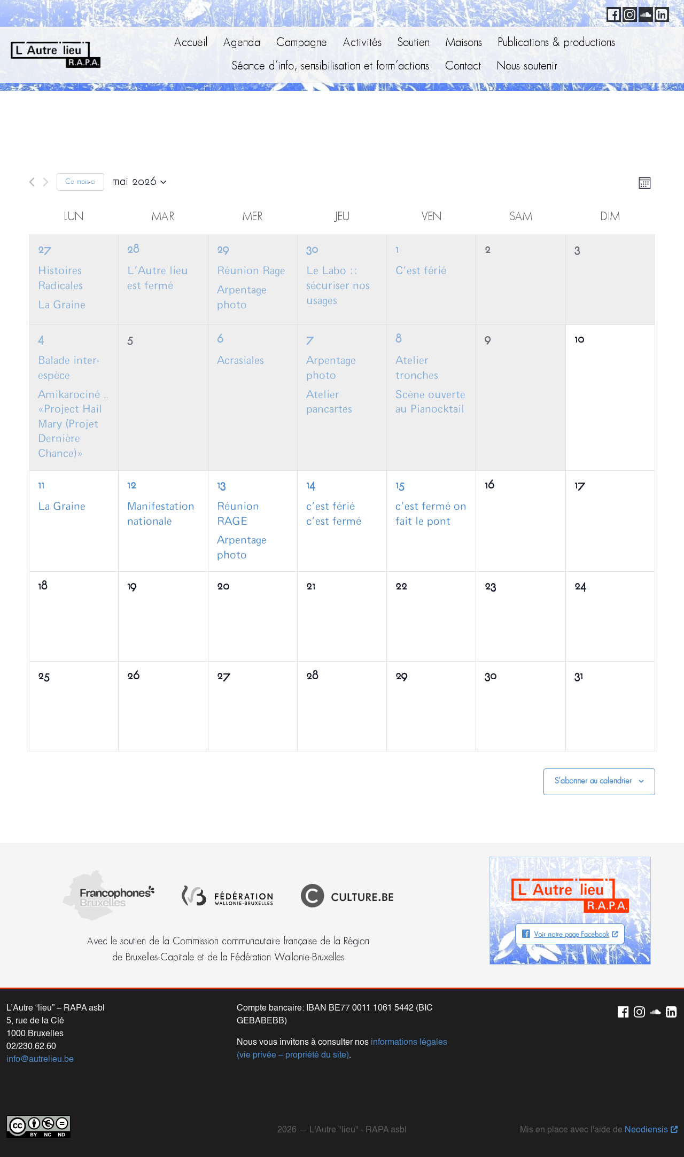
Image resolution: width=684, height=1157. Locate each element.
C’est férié (420, 271)
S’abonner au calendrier (593, 781)
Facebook (612, 13)
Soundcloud (644, 13)
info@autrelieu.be (40, 1057)
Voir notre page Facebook (571, 935)
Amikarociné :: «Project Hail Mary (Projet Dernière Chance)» (75, 424)
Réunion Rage (251, 271)
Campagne (301, 43)
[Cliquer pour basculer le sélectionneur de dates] (139, 182)
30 (312, 250)
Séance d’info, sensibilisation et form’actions (330, 66)
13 (221, 485)
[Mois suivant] (46, 182)
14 (310, 485)
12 (131, 485)
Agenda (241, 43)
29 (223, 250)
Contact (463, 66)
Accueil (190, 43)
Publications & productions (556, 43)
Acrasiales (240, 360)
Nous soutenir (527, 66)
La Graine (62, 305)
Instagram (628, 13)
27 (44, 250)
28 (133, 250)
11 (41, 485)
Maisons (464, 43)
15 (400, 485)
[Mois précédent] (32, 182)
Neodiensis (646, 1127)
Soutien (414, 43)
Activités (362, 43)
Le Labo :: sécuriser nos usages (338, 286)
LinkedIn (660, 13)
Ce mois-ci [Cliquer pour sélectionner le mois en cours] (80, 182)
